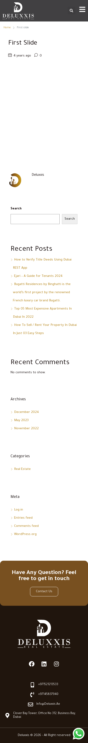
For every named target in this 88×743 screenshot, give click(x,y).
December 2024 (26, 412)
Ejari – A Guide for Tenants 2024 (38, 276)
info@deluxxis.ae (48, 704)
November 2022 (26, 428)
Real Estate (22, 469)
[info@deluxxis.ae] (30, 704)
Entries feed (23, 518)
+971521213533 (48, 684)
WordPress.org (25, 534)
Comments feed (26, 526)
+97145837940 (48, 694)
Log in (18, 510)
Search (16, 209)
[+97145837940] (32, 694)
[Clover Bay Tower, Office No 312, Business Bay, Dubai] (7, 715)
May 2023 (21, 420)
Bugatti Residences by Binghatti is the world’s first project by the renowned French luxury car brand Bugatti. (42, 293)
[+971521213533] (32, 684)
